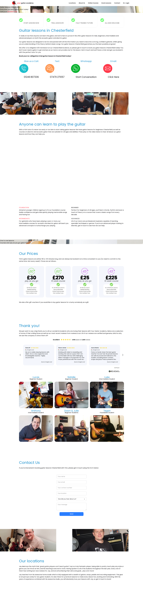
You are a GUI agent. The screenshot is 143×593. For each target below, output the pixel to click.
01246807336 (12, 12)
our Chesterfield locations (59, 48)
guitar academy (23, 3)
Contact (117, 3)
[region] (71, 355)
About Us (82, 3)
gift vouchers (34, 302)
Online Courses (93, 3)
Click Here (113, 77)
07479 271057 (57, 77)
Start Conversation (86, 77)
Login (126, 3)
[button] (20, 355)
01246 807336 (31, 77)
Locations (72, 3)
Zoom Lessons (106, 3)
